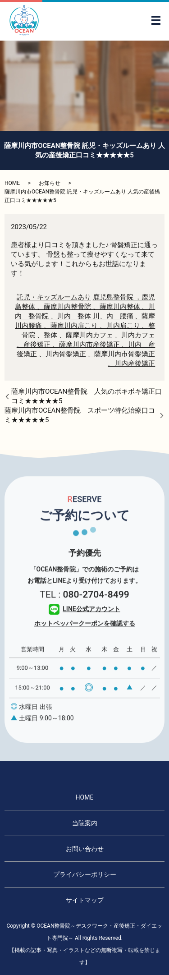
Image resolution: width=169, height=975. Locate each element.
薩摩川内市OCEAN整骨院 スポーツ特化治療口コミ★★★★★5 (80, 415)
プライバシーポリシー (84, 874)
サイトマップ (85, 900)
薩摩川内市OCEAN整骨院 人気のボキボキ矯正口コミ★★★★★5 (86, 396)
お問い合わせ (85, 848)
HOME (12, 183)
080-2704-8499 (96, 606)
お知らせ (49, 183)
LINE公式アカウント (84, 621)
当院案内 (84, 823)
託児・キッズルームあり (54, 297)
